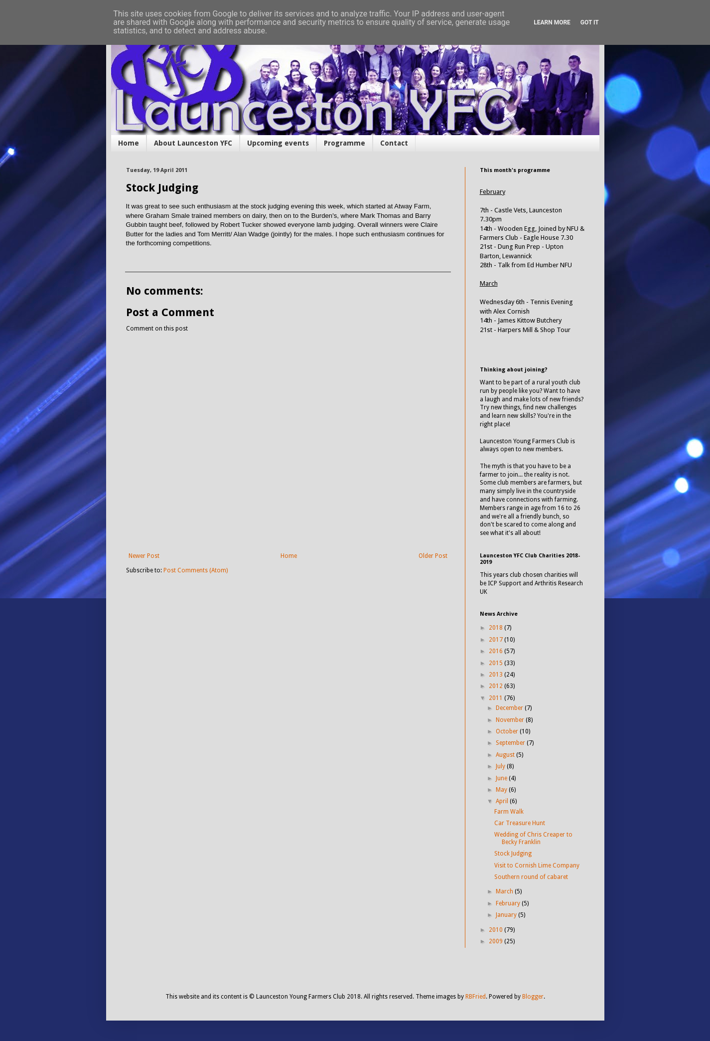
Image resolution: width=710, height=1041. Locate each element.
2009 (496, 941)
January (507, 914)
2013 (496, 674)
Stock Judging (513, 853)
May (502, 789)
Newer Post (144, 555)
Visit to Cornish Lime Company (536, 865)
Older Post (433, 555)
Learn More (552, 22)
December (510, 707)
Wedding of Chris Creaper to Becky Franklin (533, 838)
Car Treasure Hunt (519, 823)
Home (128, 143)
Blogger (533, 996)
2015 (496, 663)
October (508, 731)
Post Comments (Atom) (195, 570)
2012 (496, 686)
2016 (496, 651)
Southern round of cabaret (531, 876)
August (506, 754)
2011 (496, 697)
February (509, 903)
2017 (496, 639)
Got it (589, 22)
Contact (394, 143)
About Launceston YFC (193, 143)
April (503, 801)
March (505, 891)
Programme (344, 143)
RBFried (475, 996)
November (511, 719)
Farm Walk (509, 811)
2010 (496, 929)
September (511, 742)
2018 (496, 627)
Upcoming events (278, 143)
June (502, 778)
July (501, 766)
